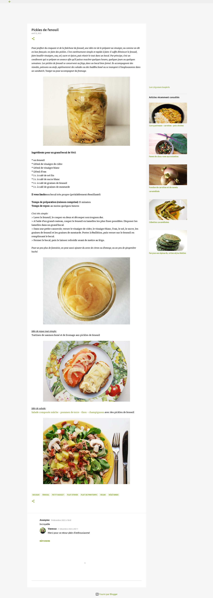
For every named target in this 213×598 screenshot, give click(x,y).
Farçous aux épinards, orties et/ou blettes (167, 253)
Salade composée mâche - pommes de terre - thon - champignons (68, 412)
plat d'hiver (72, 495)
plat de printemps (89, 495)
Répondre (45, 541)
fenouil (46, 495)
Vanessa (52, 529)
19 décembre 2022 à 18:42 (61, 520)
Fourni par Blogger (106, 594)
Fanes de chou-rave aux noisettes (163, 156)
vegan (103, 495)
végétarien (113, 495)
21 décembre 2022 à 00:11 (68, 529)
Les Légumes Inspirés (159, 87)
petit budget (58, 495)
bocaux (36, 495)
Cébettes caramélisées (159, 222)
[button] (33, 39)
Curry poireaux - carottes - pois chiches (166, 126)
